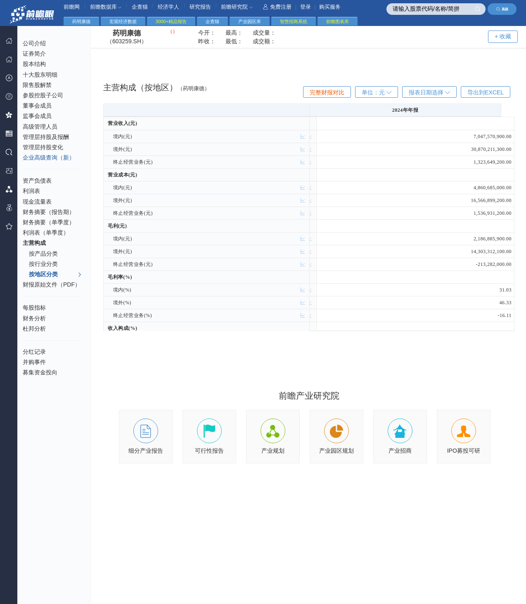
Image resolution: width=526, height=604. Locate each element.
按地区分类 (55, 274)
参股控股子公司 (43, 95)
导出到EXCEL (485, 92)
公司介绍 (34, 43)
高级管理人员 (40, 126)
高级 (502, 9)
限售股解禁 (37, 85)
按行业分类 (43, 264)
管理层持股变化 (43, 147)
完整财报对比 (327, 92)
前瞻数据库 (106, 7)
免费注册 (277, 7)
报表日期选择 (429, 92)
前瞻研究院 (237, 7)
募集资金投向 (40, 372)
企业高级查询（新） (49, 157)
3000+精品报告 (171, 21)
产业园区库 (249, 21)
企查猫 (140, 7)
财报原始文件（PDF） (52, 284)
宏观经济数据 (123, 21)
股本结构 (34, 64)
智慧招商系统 (293, 21)
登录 (305, 7)
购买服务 (330, 7)
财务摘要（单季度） (49, 222)
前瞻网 (72, 7)
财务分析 (34, 318)
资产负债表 (37, 180)
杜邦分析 (34, 328)
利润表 (31, 191)
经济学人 (168, 7)
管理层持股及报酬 (46, 137)
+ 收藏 (503, 36)
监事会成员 (37, 116)
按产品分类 (43, 253)
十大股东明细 (40, 74)
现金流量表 (37, 201)
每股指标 (34, 307)
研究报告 (200, 7)
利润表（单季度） (46, 232)
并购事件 (34, 362)
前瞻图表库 (337, 21)
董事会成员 (37, 105)
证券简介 (34, 53)
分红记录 (34, 351)
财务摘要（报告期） (49, 212)
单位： (376, 92)
